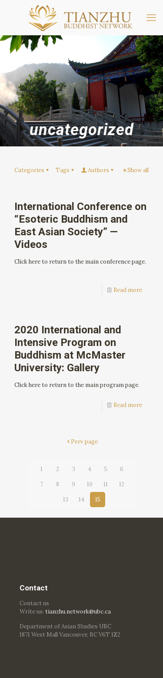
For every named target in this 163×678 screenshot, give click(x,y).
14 (81, 499)
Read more (127, 290)
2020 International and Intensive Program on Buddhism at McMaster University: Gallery (70, 349)
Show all (135, 170)
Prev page (81, 441)
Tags (65, 170)
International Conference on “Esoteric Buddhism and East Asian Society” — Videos (80, 225)
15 (97, 499)
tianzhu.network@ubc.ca (78, 611)
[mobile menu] (151, 17)
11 (105, 484)
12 (121, 484)
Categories (32, 170)
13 (65, 499)
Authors (98, 170)
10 (90, 484)
